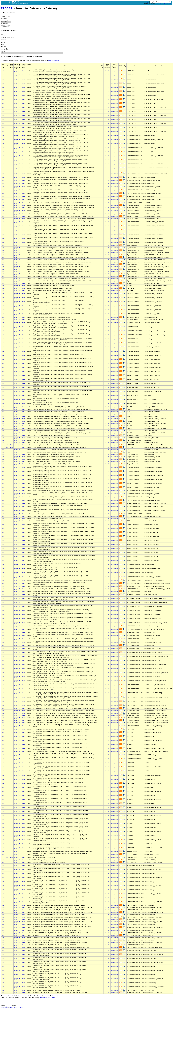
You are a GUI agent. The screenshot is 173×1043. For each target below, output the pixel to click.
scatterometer (32, 49)
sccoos (32, 51)
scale (32, 44)
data (3, 71)
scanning (32, 46)
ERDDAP (6, 8)
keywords (6, 22)
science (32, 53)
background (114, 71)
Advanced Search (53, 60)
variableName (6, 27)
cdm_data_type (6, 16)
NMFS (161, 3)
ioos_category (6, 20)
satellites (32, 39)
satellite (32, 36)
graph (16, 71)
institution (6, 18)
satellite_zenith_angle (32, 38)
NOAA (156, 3)
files (23, 71)
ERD (169, 3)
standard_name (6, 25)
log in (147, 2)
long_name (6, 23)
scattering (32, 48)
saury (32, 41)
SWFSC (165, 3)
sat (32, 34)
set (7, 445)
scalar (32, 43)
